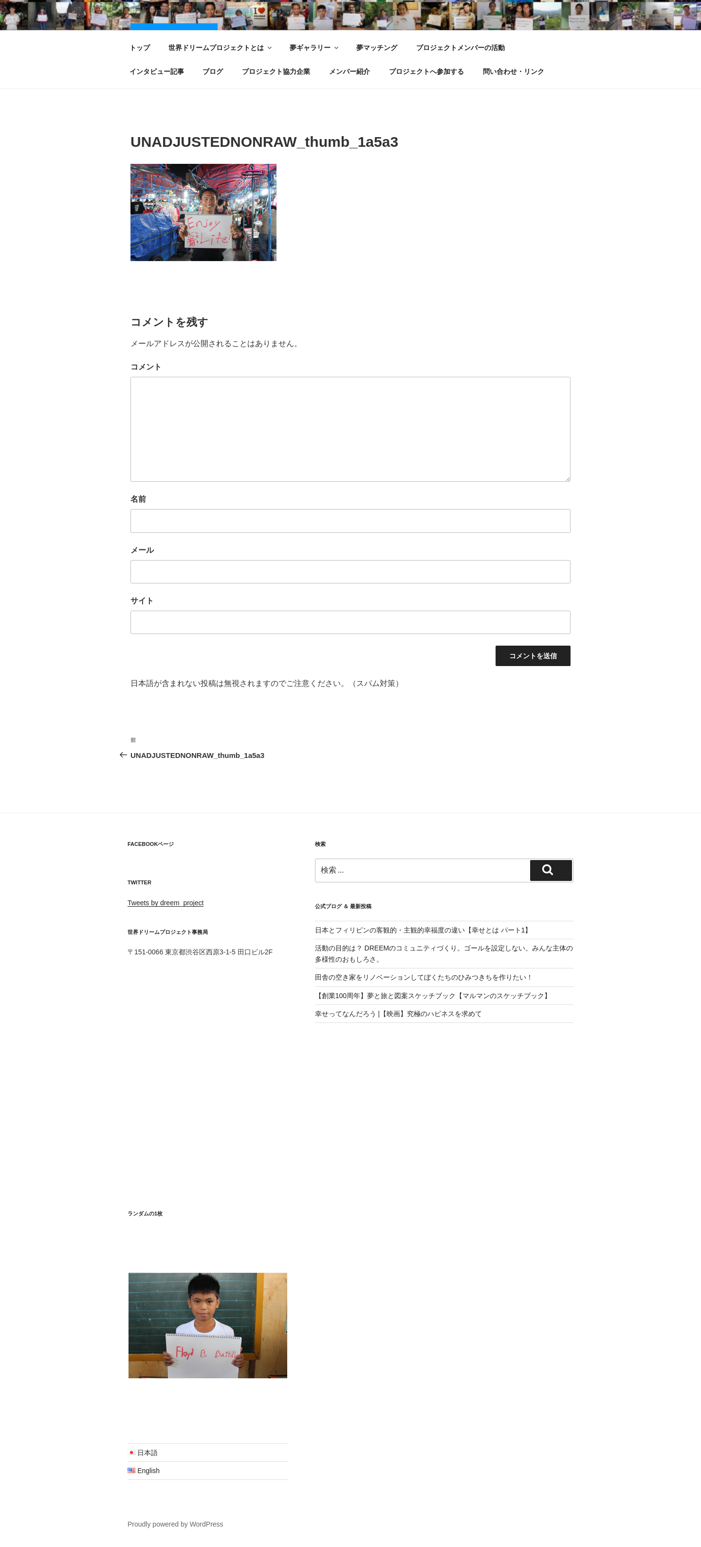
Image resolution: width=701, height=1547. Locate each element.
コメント (146, 367)
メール (142, 550)
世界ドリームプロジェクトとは (220, 48)
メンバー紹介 (349, 71)
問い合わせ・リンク (513, 71)
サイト (142, 601)
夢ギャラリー (315, 48)
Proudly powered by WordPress (175, 1524)
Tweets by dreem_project (165, 903)
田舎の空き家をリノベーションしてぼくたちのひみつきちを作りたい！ (424, 977)
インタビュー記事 (156, 71)
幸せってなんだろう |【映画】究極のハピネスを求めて (398, 1014)
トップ (139, 48)
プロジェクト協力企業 (276, 71)
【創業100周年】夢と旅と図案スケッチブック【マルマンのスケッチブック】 (433, 996)
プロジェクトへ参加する (426, 71)
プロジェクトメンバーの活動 (460, 48)
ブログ (213, 71)
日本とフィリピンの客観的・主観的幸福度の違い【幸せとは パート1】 (423, 930)
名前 (138, 499)
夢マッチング (376, 48)
